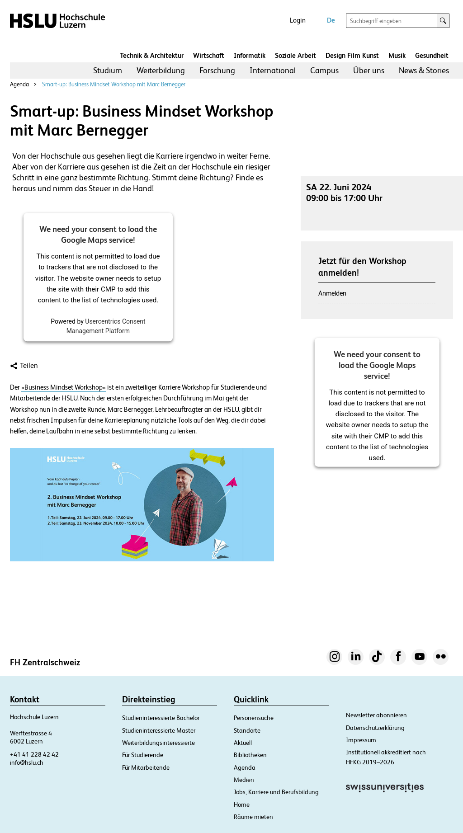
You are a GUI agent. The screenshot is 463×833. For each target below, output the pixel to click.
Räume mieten (253, 816)
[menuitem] (107, 70)
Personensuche (254, 717)
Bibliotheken (250, 754)
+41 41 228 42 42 (34, 754)
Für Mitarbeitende (146, 767)
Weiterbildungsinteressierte (158, 742)
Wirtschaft (208, 55)
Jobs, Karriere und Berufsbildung (276, 791)
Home (242, 804)
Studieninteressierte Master (158, 730)
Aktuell (243, 742)
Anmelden (332, 293)
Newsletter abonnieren (376, 715)
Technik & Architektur (152, 55)
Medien (244, 779)
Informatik (249, 55)
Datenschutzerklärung (375, 727)
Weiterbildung (161, 70)
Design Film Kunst (352, 55)
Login (298, 20)
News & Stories (424, 70)
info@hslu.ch (26, 762)
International (273, 70)
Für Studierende (142, 754)
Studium (107, 70)
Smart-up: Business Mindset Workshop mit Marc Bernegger (113, 84)
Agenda (19, 84)
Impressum (361, 740)
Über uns (368, 70)
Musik (397, 55)
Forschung (217, 70)
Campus (324, 70)
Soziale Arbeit (295, 55)
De (331, 20)
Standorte (247, 730)
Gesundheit (432, 55)
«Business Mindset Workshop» (63, 387)
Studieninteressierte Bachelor (160, 717)
